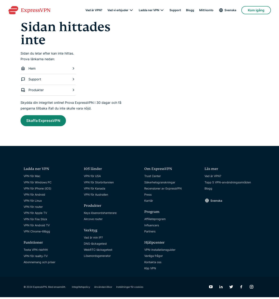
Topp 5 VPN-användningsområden (228, 184)
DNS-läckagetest (95, 245)
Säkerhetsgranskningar (159, 184)
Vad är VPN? (93, 10)
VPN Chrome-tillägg (37, 233)
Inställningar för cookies (129, 288)
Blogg (190, 10)
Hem (48, 68)
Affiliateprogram (155, 220)
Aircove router (93, 220)
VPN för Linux (33, 202)
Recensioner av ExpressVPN (163, 190)
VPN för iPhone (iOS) (37, 190)
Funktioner (33, 244)
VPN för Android (34, 196)
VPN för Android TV (37, 227)
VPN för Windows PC (37, 184)
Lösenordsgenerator (97, 257)
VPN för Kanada (94, 190)
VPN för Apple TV (35, 214)
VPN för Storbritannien (99, 184)
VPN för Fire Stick (35, 221)
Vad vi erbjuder (117, 10)
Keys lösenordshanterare (100, 214)
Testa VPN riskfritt (36, 251)
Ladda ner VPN (149, 10)
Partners (149, 233)
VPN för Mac (32, 178)
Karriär (148, 202)
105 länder (93, 171)
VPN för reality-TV (36, 257)
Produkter (48, 90)
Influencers (151, 227)
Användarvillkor (103, 288)
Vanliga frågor (153, 257)
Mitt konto (206, 10)
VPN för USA (92, 178)
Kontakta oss (152, 263)
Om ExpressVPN (158, 171)
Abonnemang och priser (39, 264)
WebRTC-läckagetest (98, 251)
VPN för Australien (96, 196)
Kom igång (256, 10)
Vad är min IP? (93, 239)
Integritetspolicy (81, 288)
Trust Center (152, 178)
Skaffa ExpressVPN (47, 121)
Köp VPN (150, 270)
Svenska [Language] (230, 10)
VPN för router (33, 208)
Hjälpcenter (154, 244)
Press (148, 196)
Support (175, 10)
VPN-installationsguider (159, 251)
